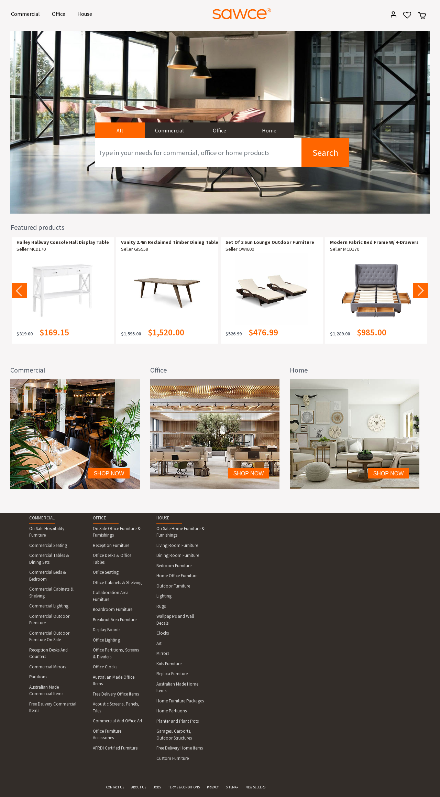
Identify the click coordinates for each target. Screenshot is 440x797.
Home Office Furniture (176, 576)
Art (159, 643)
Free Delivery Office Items (116, 694)
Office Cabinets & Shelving (117, 582)
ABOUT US (138, 787)
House (86, 13)
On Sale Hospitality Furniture (46, 532)
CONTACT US (115, 787)
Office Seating (106, 572)
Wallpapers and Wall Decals (175, 619)
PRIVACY (213, 787)
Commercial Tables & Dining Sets (49, 558)
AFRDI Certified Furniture (115, 748)
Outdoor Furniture (173, 586)
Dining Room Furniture (177, 555)
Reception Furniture (111, 545)
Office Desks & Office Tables (112, 558)
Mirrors (162, 653)
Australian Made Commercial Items (46, 690)
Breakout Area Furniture (114, 620)
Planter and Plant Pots (177, 721)
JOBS (157, 787)
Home (269, 130)
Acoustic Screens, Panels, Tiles (116, 707)
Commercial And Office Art (117, 721)
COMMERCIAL (42, 518)
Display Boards (106, 630)
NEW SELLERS (255, 787)
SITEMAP (232, 787)
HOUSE (162, 518)
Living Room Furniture (177, 545)
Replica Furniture (172, 674)
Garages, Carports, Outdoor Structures (174, 734)
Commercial (26, 13)
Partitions (38, 677)
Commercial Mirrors (47, 667)
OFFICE (99, 518)
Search (325, 152)
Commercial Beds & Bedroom (47, 575)
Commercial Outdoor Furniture (49, 619)
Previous (19, 290)
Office (60, 13)
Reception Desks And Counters (48, 653)
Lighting (164, 596)
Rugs (161, 606)
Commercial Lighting (48, 606)
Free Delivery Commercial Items (52, 707)
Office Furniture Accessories (107, 734)
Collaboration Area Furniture (111, 596)
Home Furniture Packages (180, 701)
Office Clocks (105, 667)
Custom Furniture (172, 758)
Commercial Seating (48, 545)
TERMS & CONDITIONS (184, 787)
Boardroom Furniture (112, 609)
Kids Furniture (169, 664)
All (120, 130)
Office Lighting (106, 640)
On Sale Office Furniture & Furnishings (117, 532)
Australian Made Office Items (113, 680)
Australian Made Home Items (177, 687)
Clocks (162, 633)
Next (420, 290)
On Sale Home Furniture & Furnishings (180, 532)
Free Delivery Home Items (179, 748)
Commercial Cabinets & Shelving (51, 592)
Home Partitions (171, 711)
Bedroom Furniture (173, 566)
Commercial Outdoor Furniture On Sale (49, 636)
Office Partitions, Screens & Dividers (116, 653)
